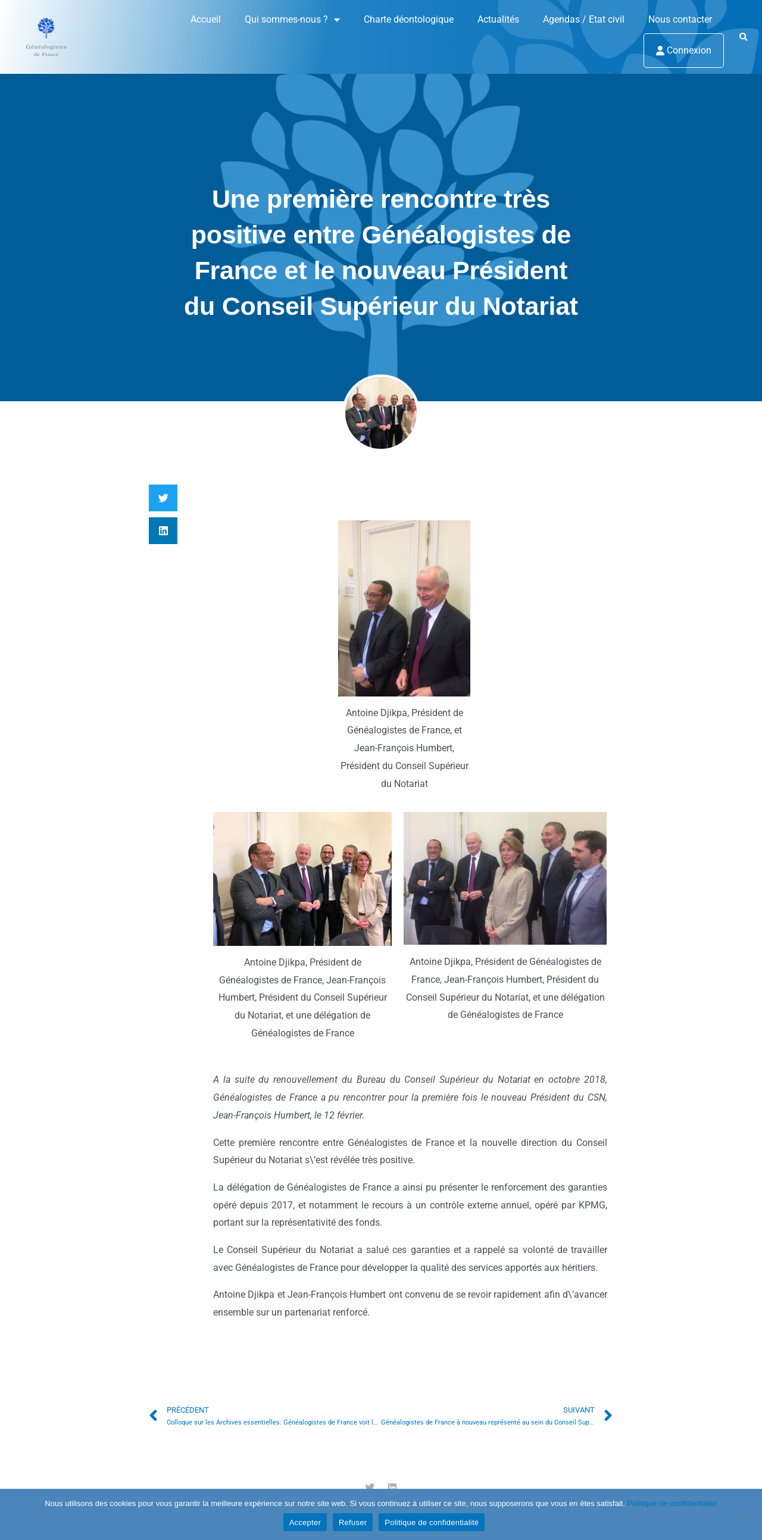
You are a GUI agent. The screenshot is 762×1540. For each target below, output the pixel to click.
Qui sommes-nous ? (292, 19)
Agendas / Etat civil (583, 19)
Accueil (205, 19)
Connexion (683, 50)
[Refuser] (747, 1514)
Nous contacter (680, 19)
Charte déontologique (409, 19)
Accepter (305, 1522)
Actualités (498, 19)
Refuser (353, 1522)
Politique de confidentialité (672, 1503)
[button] (743, 37)
